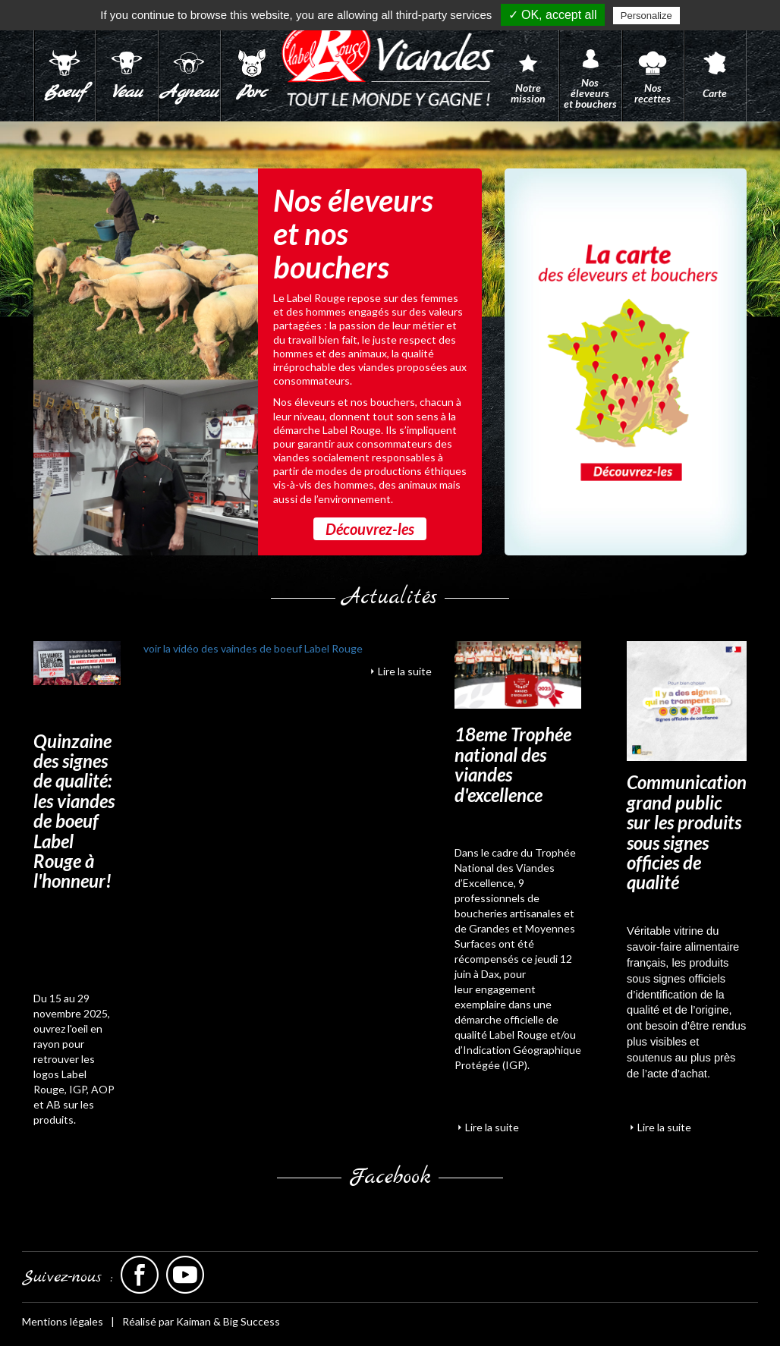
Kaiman (193, 1321)
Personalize (646, 15)
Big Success (251, 1321)
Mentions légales (62, 1321)
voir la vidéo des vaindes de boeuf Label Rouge (253, 648)
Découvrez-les (370, 529)
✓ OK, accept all (552, 14)
